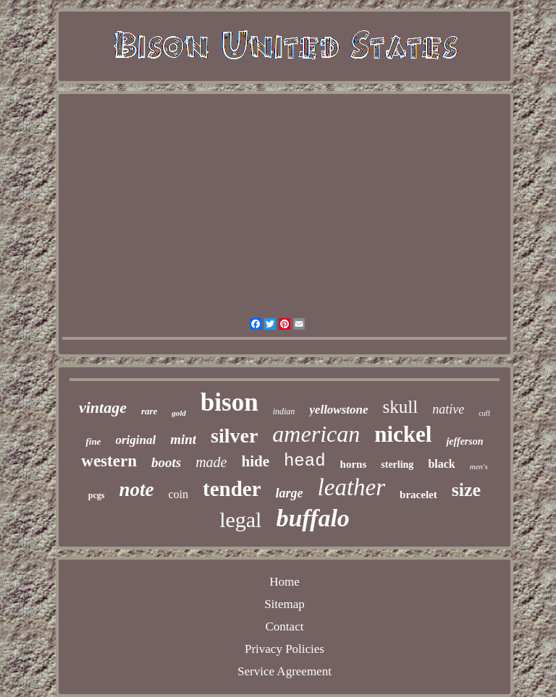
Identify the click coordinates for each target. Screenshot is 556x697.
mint (183, 439)
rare (149, 411)
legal (240, 519)
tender (232, 488)
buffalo (312, 518)
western (109, 461)
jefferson (464, 441)
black (441, 464)
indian (284, 411)
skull (400, 406)
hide (255, 461)
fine (93, 441)
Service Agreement (284, 671)
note (136, 489)
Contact (285, 626)
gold (179, 413)
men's (479, 466)
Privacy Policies (284, 649)
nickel (402, 434)
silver (234, 435)
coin (179, 494)
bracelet (418, 494)
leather (351, 487)
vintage (103, 407)
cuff (484, 413)
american (316, 434)
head (305, 461)
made (211, 462)
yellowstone (338, 409)
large (289, 493)
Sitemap (284, 604)
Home (284, 582)
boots (166, 462)
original (135, 440)
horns (353, 464)
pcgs (96, 495)
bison (229, 402)
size (466, 489)
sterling (397, 464)
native (448, 409)
